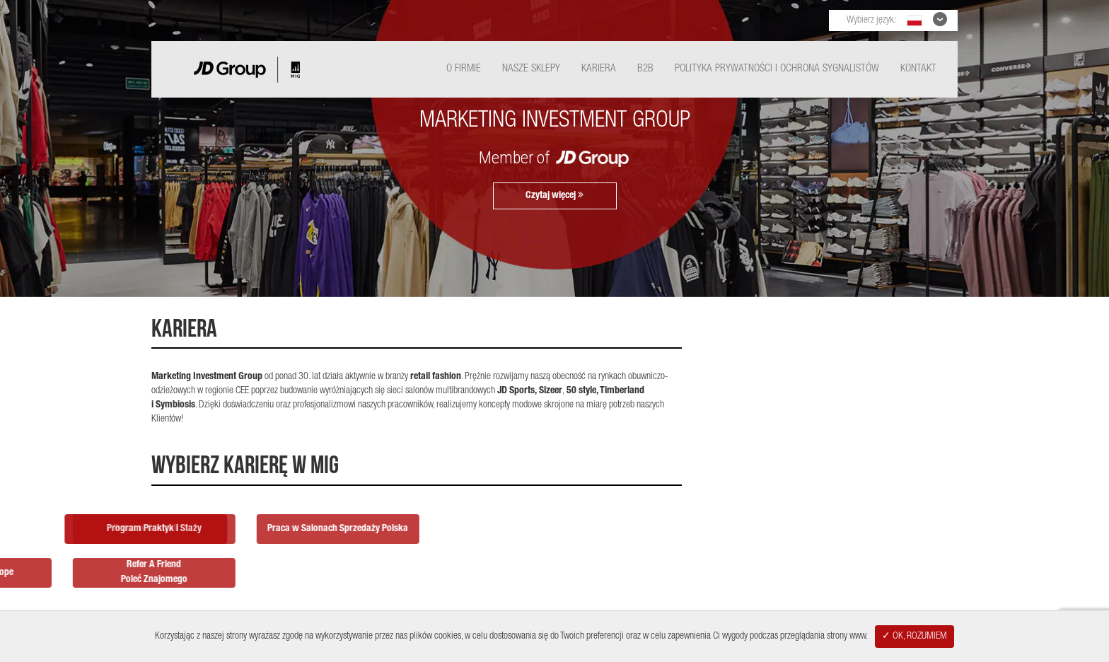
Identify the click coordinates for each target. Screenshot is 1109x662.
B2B (645, 69)
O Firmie (463, 69)
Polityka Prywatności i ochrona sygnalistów (777, 69)
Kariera (598, 69)
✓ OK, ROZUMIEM (914, 636)
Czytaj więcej (554, 195)
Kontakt (918, 69)
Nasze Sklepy (531, 69)
